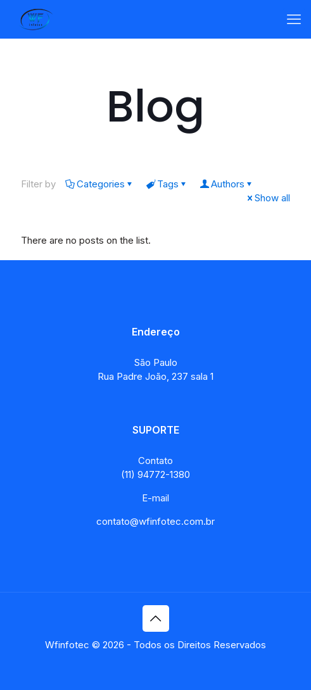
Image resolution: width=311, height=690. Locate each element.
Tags (167, 184)
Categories (99, 184)
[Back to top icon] (156, 618)
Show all (267, 198)
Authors (227, 184)
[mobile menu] (294, 19)
